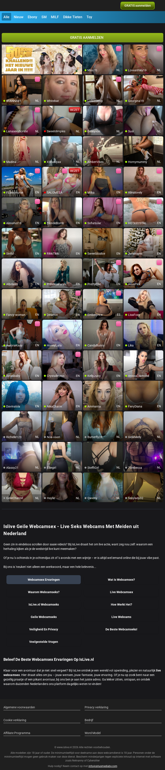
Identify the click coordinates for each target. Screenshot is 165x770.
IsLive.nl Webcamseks (44, 599)
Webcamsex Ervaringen (44, 574)
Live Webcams (121, 611)
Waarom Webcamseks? (44, 587)
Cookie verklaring (14, 715)
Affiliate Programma (16, 728)
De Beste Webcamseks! (121, 624)
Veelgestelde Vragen (43, 636)
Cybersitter (93, 755)
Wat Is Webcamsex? (121, 574)
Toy (89, 17)
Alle (6, 17)
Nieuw (18, 17)
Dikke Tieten (72, 17)
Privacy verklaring (96, 702)
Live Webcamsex (121, 587)
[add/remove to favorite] (86, 43)
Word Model (93, 728)
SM (44, 17)
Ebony (32, 17)
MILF (55, 17)
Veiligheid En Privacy (43, 624)
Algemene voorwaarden (19, 702)
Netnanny (78, 755)
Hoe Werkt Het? (121, 599)
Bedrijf (89, 715)
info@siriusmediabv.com (103, 761)
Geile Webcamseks (44, 611)
